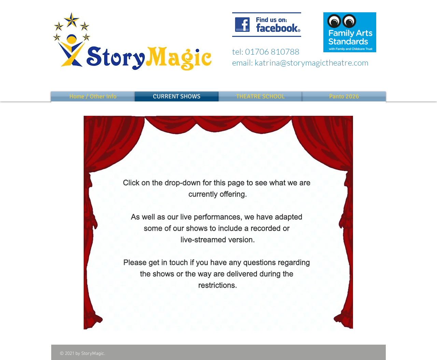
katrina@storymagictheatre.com (311, 62)
